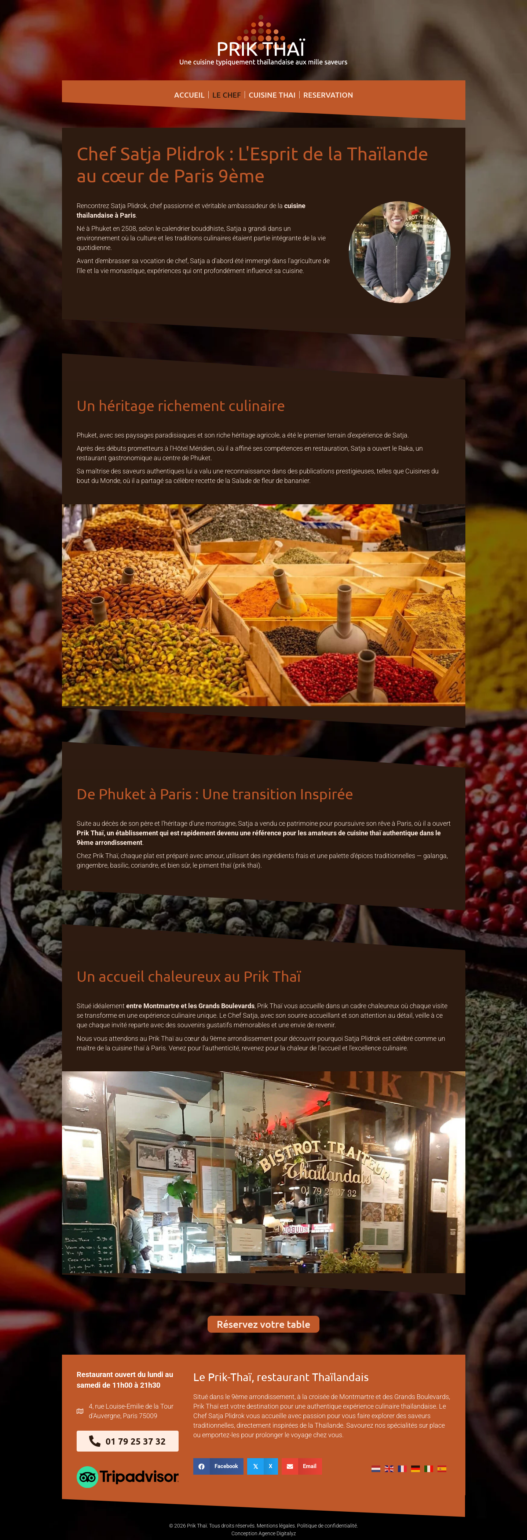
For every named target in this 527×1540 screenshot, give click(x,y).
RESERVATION (328, 94)
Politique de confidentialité (327, 1525)
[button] (263, 1324)
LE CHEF (226, 94)
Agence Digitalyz (277, 1533)
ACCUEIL (189, 94)
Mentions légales (276, 1525)
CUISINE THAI (272, 94)
